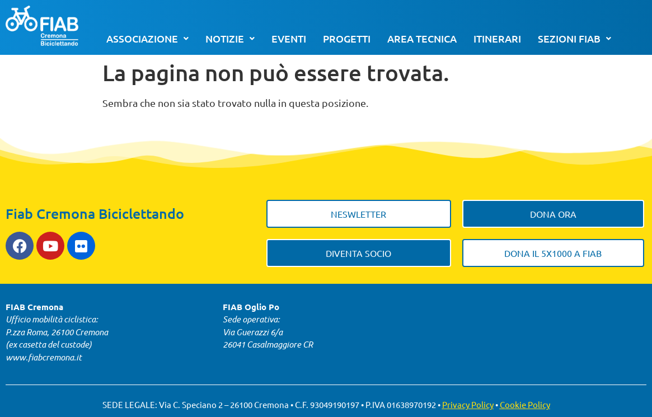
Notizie (230, 38)
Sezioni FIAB (574, 38)
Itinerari (497, 38)
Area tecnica (422, 38)
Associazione (147, 38)
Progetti (346, 38)
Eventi (288, 38)
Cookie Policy (525, 404)
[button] (147, 38)
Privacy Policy (468, 404)
